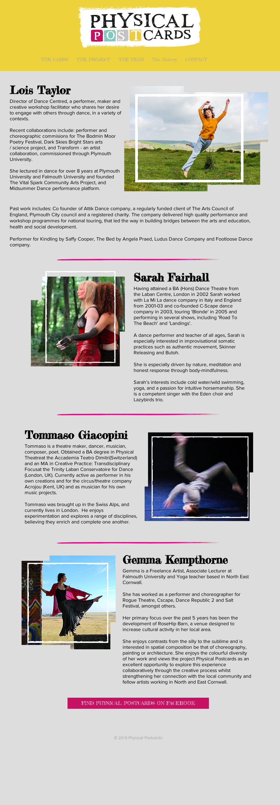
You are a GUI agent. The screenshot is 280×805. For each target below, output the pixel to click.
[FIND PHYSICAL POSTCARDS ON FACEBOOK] (138, 703)
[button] (164, 60)
